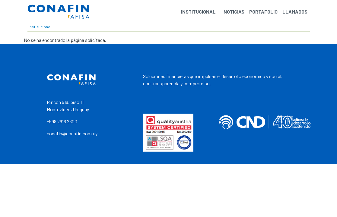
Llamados (294, 11)
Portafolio (263, 11)
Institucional (198, 11)
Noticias (234, 11)
